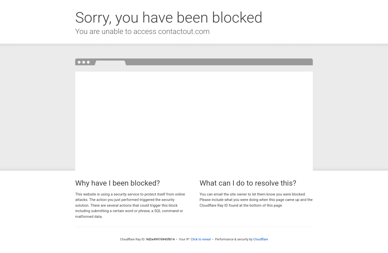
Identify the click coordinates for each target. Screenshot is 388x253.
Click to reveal (201, 239)
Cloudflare (260, 239)
